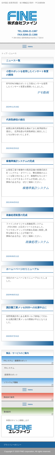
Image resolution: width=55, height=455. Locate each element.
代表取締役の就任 (15, 119)
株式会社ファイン (27, 13)
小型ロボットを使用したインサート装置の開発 (27, 73)
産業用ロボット (11, 375)
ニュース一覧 (13, 60)
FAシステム (9, 368)
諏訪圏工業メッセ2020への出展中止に (26, 307)
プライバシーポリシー (12, 445)
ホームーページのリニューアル (22, 269)
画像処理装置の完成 (16, 215)
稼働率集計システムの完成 (20, 161)
